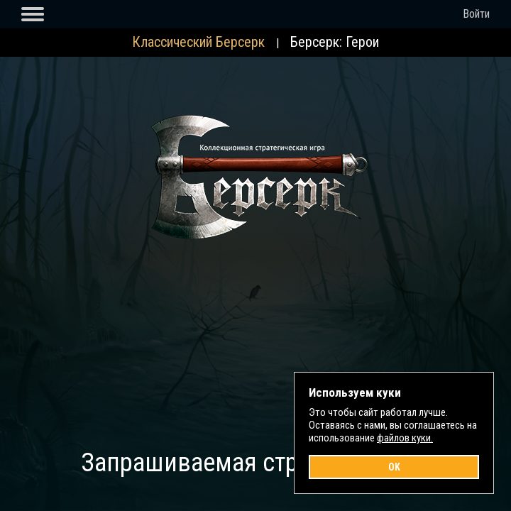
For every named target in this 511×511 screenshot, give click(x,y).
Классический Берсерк (198, 41)
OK (394, 467)
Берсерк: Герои (334, 41)
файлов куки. (405, 438)
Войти (476, 14)
